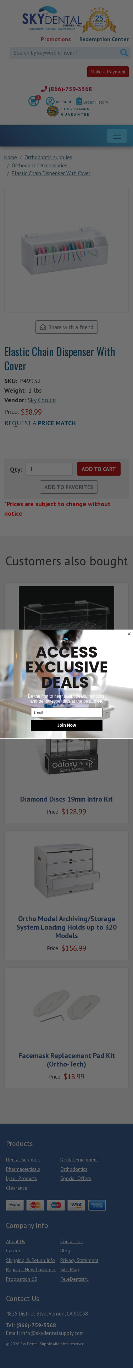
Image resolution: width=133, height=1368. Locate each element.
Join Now (66, 725)
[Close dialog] (129, 633)
